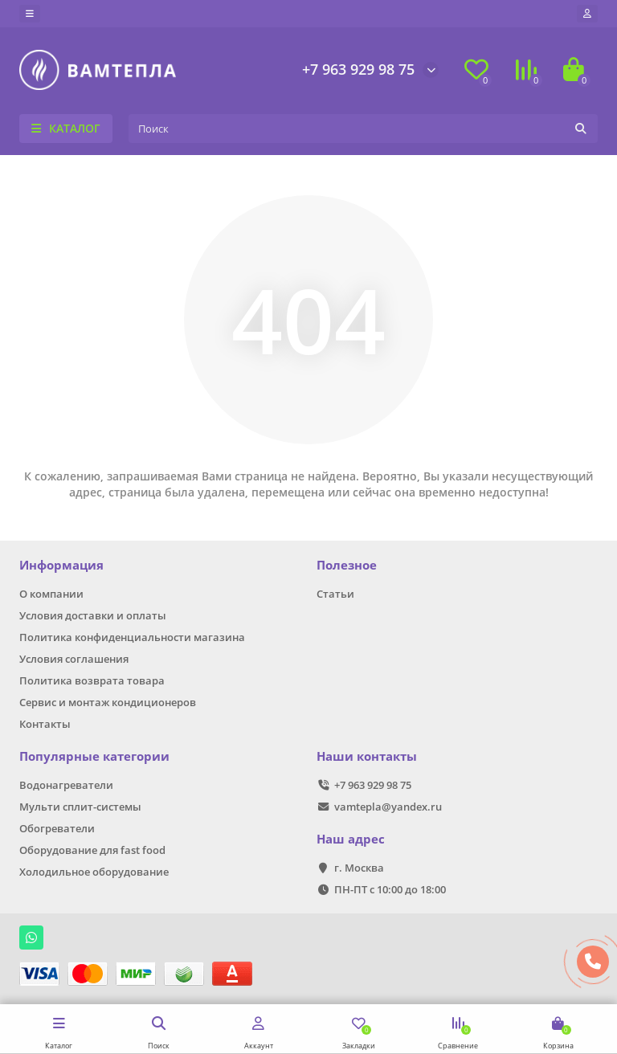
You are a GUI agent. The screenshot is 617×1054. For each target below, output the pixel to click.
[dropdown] (29, 13)
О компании (51, 593)
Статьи (335, 593)
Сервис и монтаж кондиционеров (107, 702)
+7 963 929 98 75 (358, 69)
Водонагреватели (66, 785)
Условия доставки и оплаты (92, 615)
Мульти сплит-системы (80, 806)
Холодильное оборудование (94, 871)
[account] (587, 13)
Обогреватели (57, 828)
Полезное (347, 565)
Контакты (45, 724)
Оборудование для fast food (92, 850)
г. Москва (359, 867)
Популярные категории (94, 756)
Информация (61, 565)
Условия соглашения (74, 659)
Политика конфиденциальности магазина (132, 637)
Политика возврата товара (92, 680)
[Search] (363, 128)
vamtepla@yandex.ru (388, 806)
